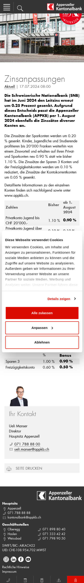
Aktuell (9, 86)
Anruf (8, 579)
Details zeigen (58, 299)
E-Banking (75, 579)
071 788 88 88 (19, 513)
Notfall (58, 579)
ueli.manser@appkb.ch (31, 449)
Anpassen (42, 328)
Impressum (9, 571)
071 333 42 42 (54, 534)
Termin (25, 579)
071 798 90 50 (54, 538)
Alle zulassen (42, 313)
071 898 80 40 (54, 529)
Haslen (12, 534)
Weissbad (14, 538)
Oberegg (14, 529)
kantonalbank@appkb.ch (24, 517)
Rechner (41, 579)
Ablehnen (42, 342)
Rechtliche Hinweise (15, 567)
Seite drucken (29, 468)
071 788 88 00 (27, 444)
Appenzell (14, 508)
